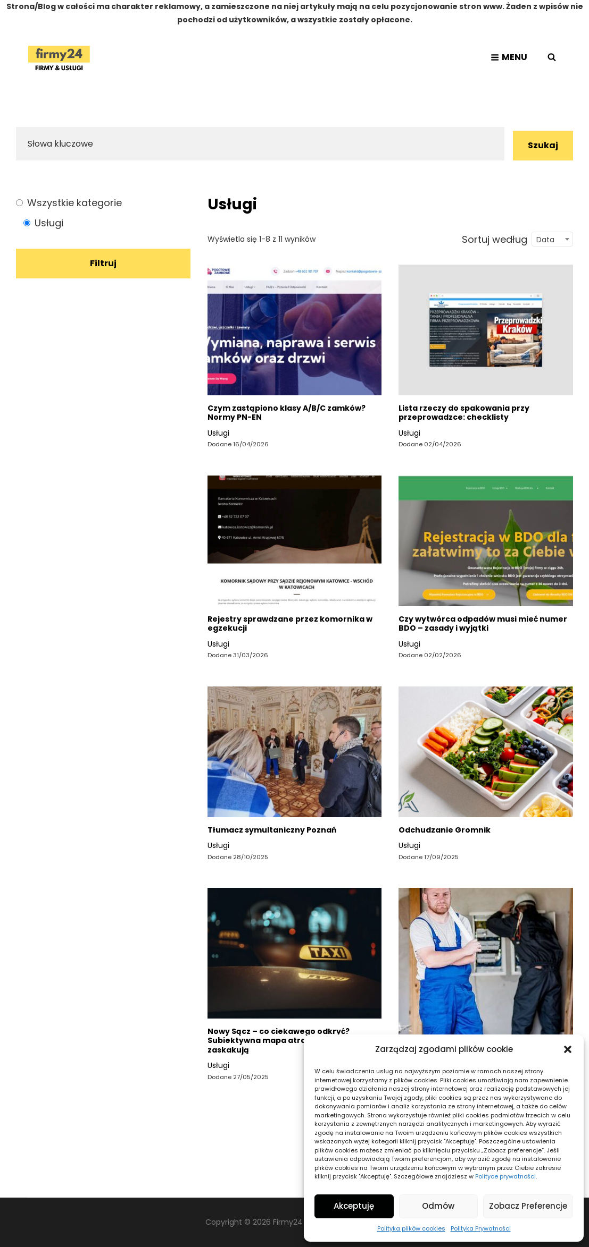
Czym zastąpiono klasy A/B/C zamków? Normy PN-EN (287, 413)
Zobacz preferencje (528, 1205)
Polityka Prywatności (481, 1228)
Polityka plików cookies (411, 1228)
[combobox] (552, 239)
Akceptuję (354, 1205)
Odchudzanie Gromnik (445, 830)
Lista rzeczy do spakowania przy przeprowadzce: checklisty (464, 413)
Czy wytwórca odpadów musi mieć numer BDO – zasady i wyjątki (483, 624)
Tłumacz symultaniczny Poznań (272, 830)
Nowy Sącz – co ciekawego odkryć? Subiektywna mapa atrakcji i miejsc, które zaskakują (293, 1040)
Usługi (218, 433)
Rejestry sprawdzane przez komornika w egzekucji (290, 624)
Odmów (438, 1205)
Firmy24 (288, 1222)
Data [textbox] (545, 239)
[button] (567, 1049)
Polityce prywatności (505, 1176)
